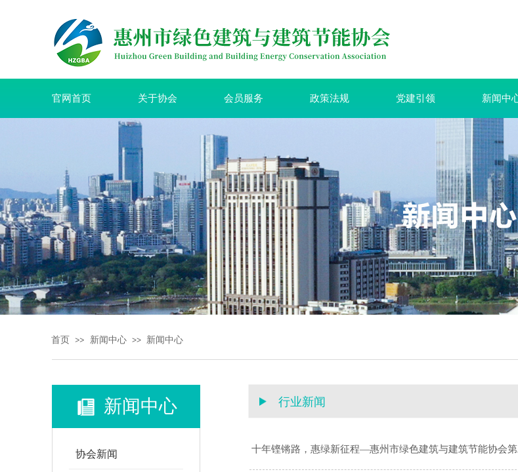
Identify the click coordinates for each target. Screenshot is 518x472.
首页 (60, 340)
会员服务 (243, 98)
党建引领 (415, 98)
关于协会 (157, 98)
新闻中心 (108, 340)
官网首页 (71, 98)
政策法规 (329, 98)
